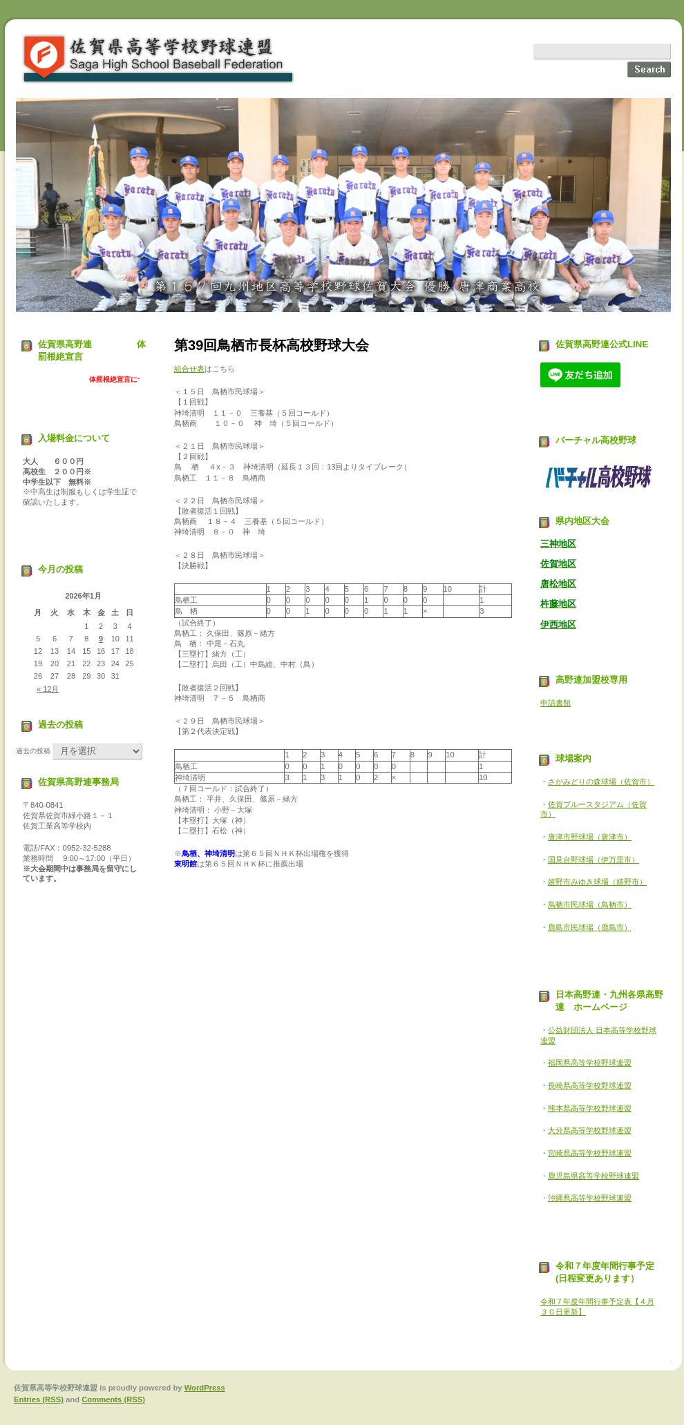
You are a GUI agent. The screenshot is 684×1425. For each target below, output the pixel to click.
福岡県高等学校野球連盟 (589, 1062)
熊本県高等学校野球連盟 (589, 1108)
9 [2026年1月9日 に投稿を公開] (101, 638)
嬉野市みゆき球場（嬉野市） (597, 882)
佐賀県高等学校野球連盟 (158, 59)
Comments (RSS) (113, 1399)
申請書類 (555, 703)
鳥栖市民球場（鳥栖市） (589, 904)
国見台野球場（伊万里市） (593, 859)
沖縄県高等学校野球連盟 (589, 1198)
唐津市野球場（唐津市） (589, 837)
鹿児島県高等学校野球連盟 (593, 1176)
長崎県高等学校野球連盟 (589, 1085)
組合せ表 (189, 369)
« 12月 (48, 689)
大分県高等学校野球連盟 (589, 1130)
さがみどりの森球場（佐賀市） (601, 781)
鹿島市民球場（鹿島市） (589, 927)
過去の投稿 (33, 751)
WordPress (204, 1388)
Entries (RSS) (39, 1399)
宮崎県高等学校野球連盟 (589, 1153)
